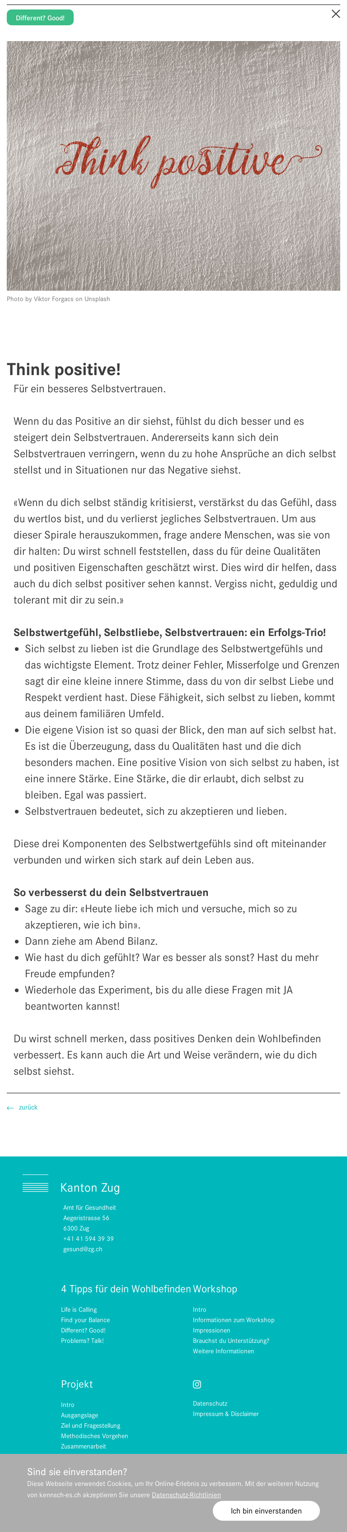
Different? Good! (40, 18)
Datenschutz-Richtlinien (186, 1495)
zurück (22, 1107)
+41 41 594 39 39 (88, 1239)
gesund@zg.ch (83, 1249)
